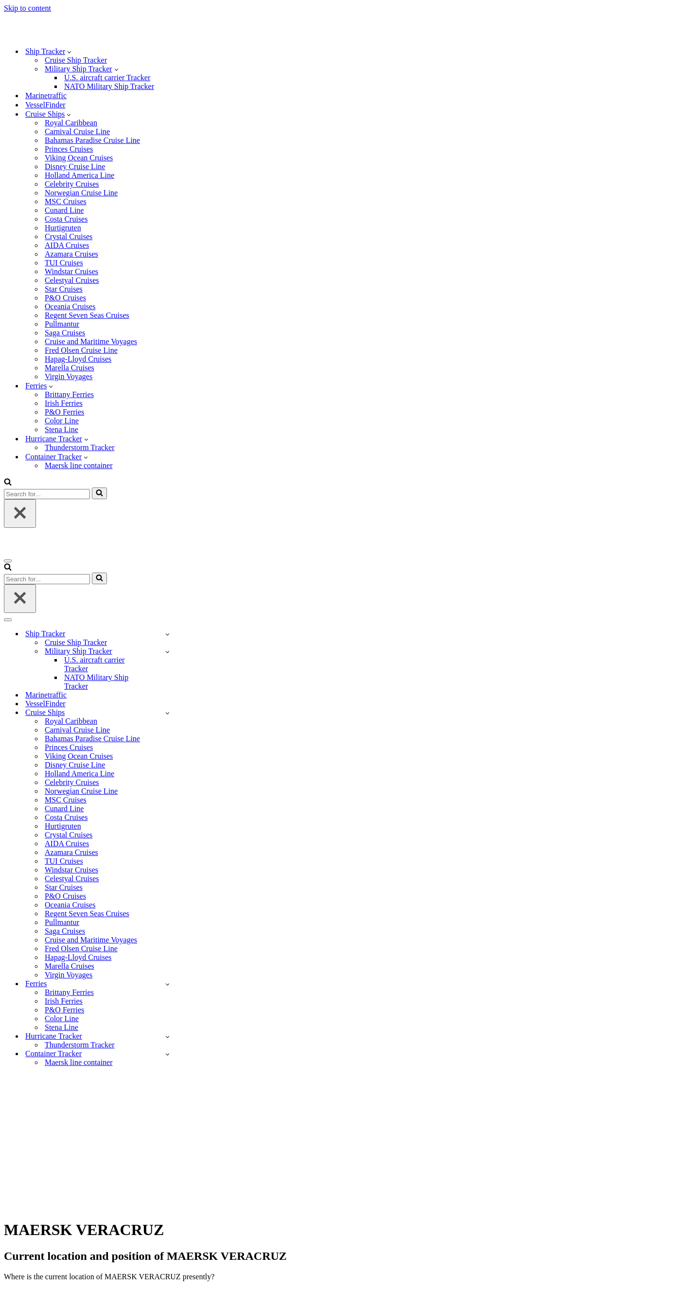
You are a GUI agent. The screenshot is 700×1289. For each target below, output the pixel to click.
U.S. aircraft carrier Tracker (107, 77)
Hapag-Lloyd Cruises (78, 359)
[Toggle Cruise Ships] (167, 713)
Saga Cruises (65, 333)
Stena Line (61, 429)
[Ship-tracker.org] (52, 34)
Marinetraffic (46, 95)
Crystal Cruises (68, 236)
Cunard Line (64, 210)
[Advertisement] (350, 1143)
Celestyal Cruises (72, 280)
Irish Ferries (64, 403)
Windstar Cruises (71, 271)
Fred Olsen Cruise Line (81, 350)
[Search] (8, 483)
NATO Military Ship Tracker (109, 86)
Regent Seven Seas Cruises (87, 315)
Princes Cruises (69, 149)
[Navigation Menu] (8, 560)
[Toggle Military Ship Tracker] (167, 651)
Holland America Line (79, 175)
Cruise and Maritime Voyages (91, 341)
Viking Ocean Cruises (79, 158)
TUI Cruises (64, 263)
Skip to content (27, 8)
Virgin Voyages (68, 376)
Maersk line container (79, 465)
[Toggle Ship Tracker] (167, 634)
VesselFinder (45, 105)
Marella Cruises (69, 368)
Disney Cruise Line (75, 166)
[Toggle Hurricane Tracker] (167, 1036)
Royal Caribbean (71, 123)
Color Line (62, 421)
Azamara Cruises (71, 254)
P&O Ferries (64, 412)
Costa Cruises (66, 219)
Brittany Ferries (69, 394)
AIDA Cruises (67, 245)
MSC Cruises (66, 201)
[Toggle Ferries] (167, 984)
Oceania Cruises (70, 306)
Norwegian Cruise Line (81, 193)
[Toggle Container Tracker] (167, 1054)
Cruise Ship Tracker (76, 60)
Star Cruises (64, 289)
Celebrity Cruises (72, 184)
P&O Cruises (65, 298)
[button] (69, 51)
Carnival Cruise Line (77, 131)
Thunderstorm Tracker (80, 447)
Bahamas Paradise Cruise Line (92, 140)
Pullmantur (62, 324)
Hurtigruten (63, 228)
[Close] (20, 513)
